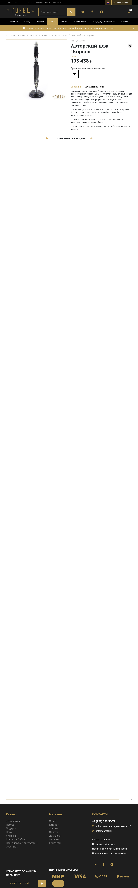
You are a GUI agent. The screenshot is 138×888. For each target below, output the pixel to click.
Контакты (57, 2)
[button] (122, 2)
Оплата (31, 2)
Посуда (27, 22)
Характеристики (94, 86)
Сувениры (125, 22)
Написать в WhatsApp (103, 844)
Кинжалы (64, 22)
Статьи (23, 2)
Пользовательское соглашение (109, 853)
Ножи (52, 22)
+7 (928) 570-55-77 (103, 821)
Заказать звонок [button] (101, 839)
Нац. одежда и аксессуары (104, 22)
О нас (8, 2)
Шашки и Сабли (80, 22)
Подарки (40, 22)
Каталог (16, 2)
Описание (76, 86)
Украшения (13, 22)
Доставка (39, 2)
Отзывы (48, 2)
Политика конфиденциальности (109, 848)
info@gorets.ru (104, 830)
